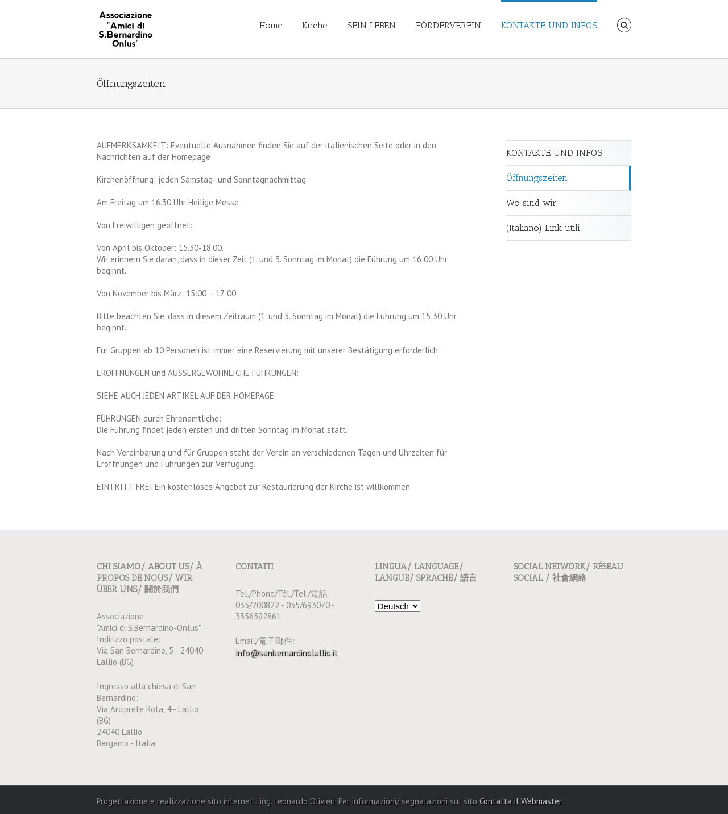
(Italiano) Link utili (543, 227)
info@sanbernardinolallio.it (286, 652)
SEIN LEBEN (371, 25)
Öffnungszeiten (537, 177)
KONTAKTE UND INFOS (549, 25)
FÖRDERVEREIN (448, 25)
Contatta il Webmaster (520, 801)
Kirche (314, 25)
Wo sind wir (531, 202)
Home (270, 25)
